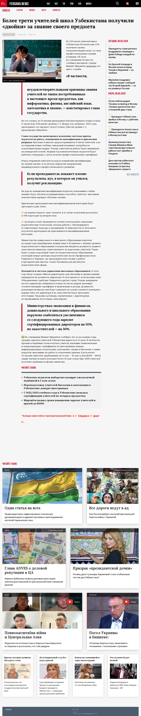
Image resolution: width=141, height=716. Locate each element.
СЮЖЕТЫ (56, 10)
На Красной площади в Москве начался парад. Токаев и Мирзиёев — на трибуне (121, 68)
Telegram (83, 415)
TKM (71, 3)
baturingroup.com (88, 713)
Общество (31, 34)
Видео (32, 10)
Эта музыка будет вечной (120, 659)
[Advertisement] (70, 444)
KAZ (48, 3)
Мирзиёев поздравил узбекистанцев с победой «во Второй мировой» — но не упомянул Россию (122, 84)
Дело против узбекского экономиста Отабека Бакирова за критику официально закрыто (121, 165)
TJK (64, 3)
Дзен (95, 415)
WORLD (88, 3)
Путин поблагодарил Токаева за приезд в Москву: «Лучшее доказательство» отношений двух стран (123, 105)
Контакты (8, 709)
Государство (21, 34)
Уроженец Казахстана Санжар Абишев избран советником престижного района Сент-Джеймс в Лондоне (121, 148)
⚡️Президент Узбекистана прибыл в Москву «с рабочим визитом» (123, 119)
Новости (6, 10)
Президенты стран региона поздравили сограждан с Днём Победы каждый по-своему (122, 53)
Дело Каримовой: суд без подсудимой (52, 659)
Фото (43, 10)
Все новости (133, 174)
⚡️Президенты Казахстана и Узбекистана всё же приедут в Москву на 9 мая (123, 132)
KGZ (56, 3)
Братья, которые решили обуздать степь (17, 659)
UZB (79, 3)
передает (91, 66)
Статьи (20, 10)
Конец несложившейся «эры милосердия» (87, 659)
